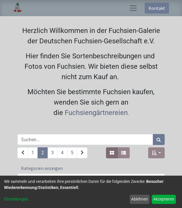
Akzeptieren (163, 199)
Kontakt (156, 8)
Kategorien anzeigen (42, 168)
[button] (156, 152)
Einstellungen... (17, 199)
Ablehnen (139, 199)
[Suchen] (159, 139)
